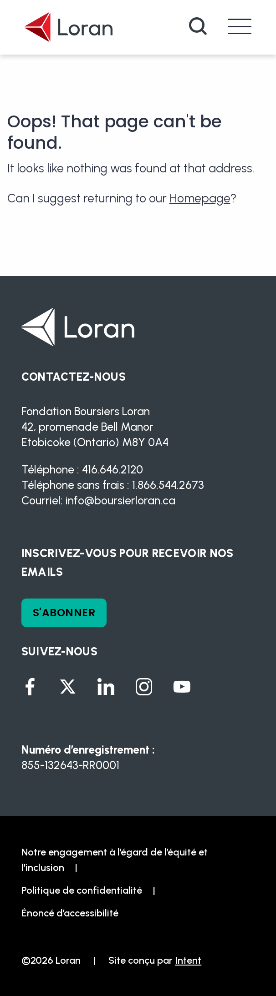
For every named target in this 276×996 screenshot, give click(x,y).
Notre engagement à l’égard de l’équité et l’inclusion (114, 859)
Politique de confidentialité (81, 890)
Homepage (199, 198)
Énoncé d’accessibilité (69, 913)
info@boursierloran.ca (120, 500)
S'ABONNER (64, 612)
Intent (188, 960)
